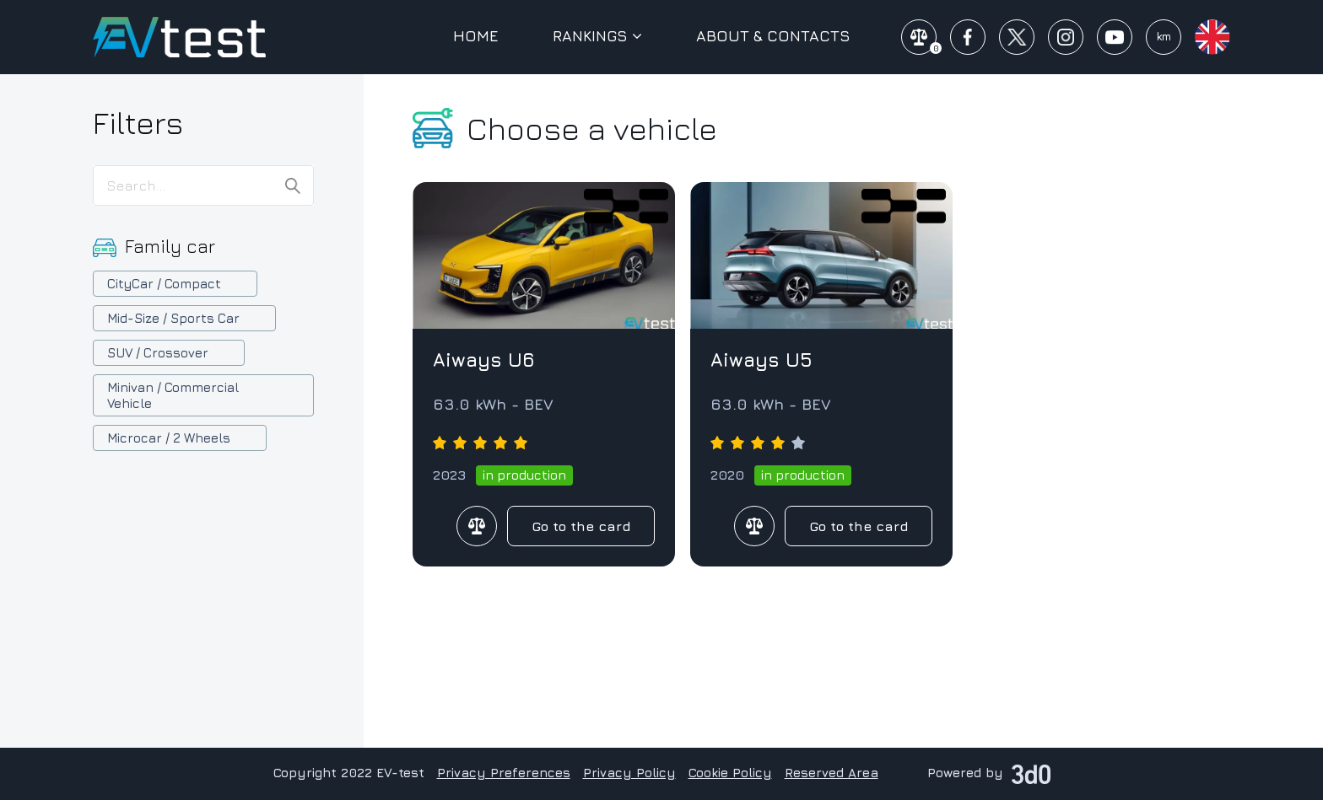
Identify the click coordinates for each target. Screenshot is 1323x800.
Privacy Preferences (503, 772)
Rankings (597, 36)
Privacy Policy (629, 772)
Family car (170, 246)
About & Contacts (773, 36)
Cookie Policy (730, 772)
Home (476, 36)
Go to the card (581, 526)
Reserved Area (831, 772)
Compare (476, 526)
